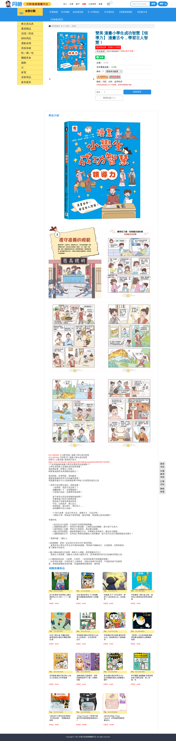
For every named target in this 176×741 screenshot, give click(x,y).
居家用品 (26, 77)
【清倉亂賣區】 (56, 19)
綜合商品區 (78, 12)
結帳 (84, 4)
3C (22, 67)
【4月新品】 (109, 12)
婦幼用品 (26, 38)
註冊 (71, 4)
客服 (100, 4)
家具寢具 (26, 82)
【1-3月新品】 (93, 12)
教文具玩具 (27, 23)
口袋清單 (92, 4)
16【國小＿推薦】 (70, 26)
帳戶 (78, 4)
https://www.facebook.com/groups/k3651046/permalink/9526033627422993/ (79, 462)
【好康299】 (142, 12)
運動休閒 (26, 43)
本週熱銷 (53, 12)
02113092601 (54, 455)
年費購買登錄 (162, 474)
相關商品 (102, 76)
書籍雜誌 (26, 28)
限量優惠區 (55, 26)
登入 (65, 4)
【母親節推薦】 (125, 12)
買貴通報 (115, 76)
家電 (23, 72)
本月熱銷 (65, 12)
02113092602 (54, 457)
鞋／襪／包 (27, 52)
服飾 (23, 62)
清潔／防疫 (27, 33)
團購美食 (26, 57)
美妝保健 (26, 48)
